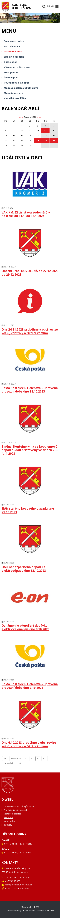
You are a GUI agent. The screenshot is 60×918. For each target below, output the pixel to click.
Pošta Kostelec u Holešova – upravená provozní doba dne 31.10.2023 (30, 389)
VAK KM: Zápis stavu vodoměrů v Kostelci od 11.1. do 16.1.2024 (26, 214)
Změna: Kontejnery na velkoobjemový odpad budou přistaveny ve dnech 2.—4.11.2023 (30, 449)
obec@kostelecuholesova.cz (18, 884)
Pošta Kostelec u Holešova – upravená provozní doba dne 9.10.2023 (30, 686)
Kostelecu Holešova (21, 6)
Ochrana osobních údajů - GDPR (19, 806)
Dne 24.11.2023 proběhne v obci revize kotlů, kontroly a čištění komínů (30, 331)
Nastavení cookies (12, 813)
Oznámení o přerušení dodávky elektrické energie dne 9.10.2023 (25, 627)
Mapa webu (9, 821)
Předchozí (16, 758)
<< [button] (20, 117)
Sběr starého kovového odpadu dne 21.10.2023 (28, 510)
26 (54, 140)
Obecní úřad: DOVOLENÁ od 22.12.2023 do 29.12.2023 (30, 272)
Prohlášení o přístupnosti (15, 810)
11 (45, 130)
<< (5, 758)
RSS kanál (8, 817)
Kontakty (8, 824)
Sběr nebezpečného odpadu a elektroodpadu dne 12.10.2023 (24, 569)
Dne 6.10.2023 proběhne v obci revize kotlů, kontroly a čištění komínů (29, 744)
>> (40, 117)
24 (37, 140)
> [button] (38, 117)
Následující (9, 763)
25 (45, 140)
